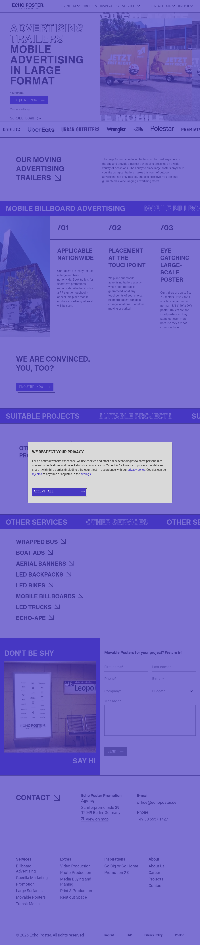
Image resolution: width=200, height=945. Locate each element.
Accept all (59, 491)
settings (86, 474)
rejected (37, 474)
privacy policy (136, 470)
